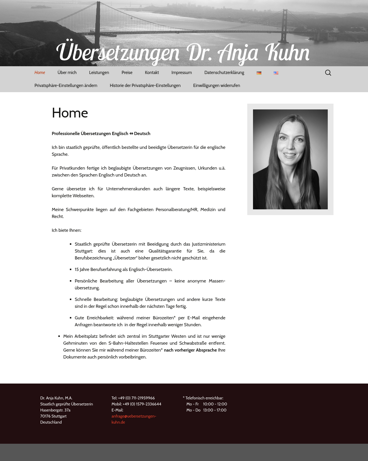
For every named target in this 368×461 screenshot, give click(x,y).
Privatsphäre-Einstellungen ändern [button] (65, 85)
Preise (127, 72)
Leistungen (99, 72)
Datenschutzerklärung (224, 72)
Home (39, 72)
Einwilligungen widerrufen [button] (216, 85)
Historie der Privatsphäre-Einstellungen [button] (145, 85)
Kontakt (152, 72)
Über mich (66, 72)
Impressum (181, 72)
